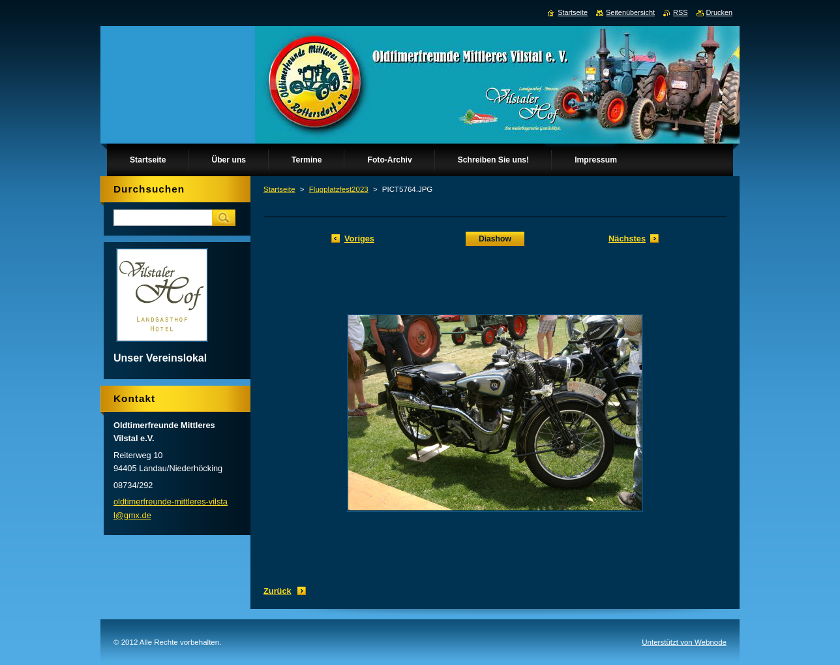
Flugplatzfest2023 (338, 189)
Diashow (495, 238)
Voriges (359, 238)
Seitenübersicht (630, 12)
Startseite (279, 189)
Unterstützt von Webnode (684, 642)
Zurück (277, 591)
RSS (680, 12)
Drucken (719, 12)
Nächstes (627, 238)
